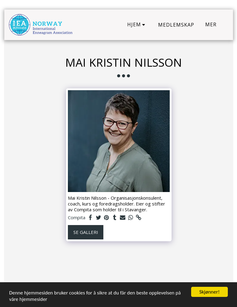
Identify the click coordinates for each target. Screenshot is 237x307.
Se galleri (85, 232)
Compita (76, 217)
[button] (137, 25)
